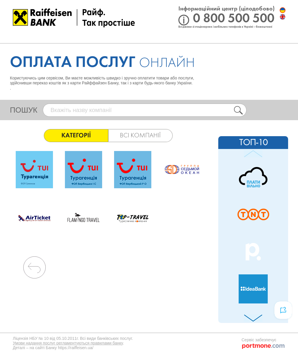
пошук (23, 110)
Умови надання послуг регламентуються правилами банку (68, 343)
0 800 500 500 (233, 19)
